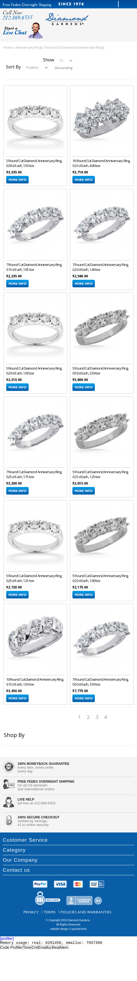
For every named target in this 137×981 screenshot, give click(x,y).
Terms (50, 913)
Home (8, 47)
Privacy (31, 913)
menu (101, 23)
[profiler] (7, 939)
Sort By (13, 67)
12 (61, 60)
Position (32, 67)
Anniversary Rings (29, 47)
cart (122, 23)
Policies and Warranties (86, 913)
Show (48, 60)
